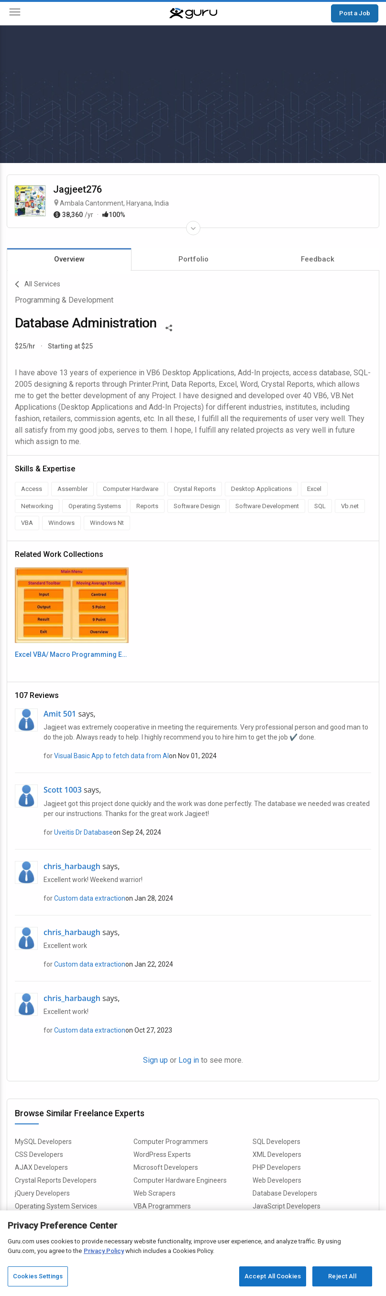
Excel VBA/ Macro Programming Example (72, 654)
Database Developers (285, 1193)
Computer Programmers (170, 1141)
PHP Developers (277, 1167)
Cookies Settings (38, 1276)
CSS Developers (39, 1154)
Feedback (317, 259)
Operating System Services (56, 1206)
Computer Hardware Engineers (180, 1180)
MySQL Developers (43, 1141)
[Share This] (169, 327)
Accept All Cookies (272, 1276)
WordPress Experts (162, 1154)
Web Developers (277, 1180)
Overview (69, 259)
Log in (188, 1060)
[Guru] (193, 13)
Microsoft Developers (165, 1167)
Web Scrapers (154, 1193)
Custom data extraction (89, 898)
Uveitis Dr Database (83, 832)
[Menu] (15, 13)
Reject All (342, 1276)
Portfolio (193, 259)
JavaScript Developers (286, 1206)
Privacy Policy (104, 1250)
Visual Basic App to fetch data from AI (111, 756)
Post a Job (354, 13)
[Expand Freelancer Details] (193, 228)
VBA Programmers (162, 1206)
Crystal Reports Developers (56, 1180)
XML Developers (277, 1154)
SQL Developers (276, 1141)
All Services (37, 284)
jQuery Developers (42, 1193)
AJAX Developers (41, 1167)
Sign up (155, 1060)
